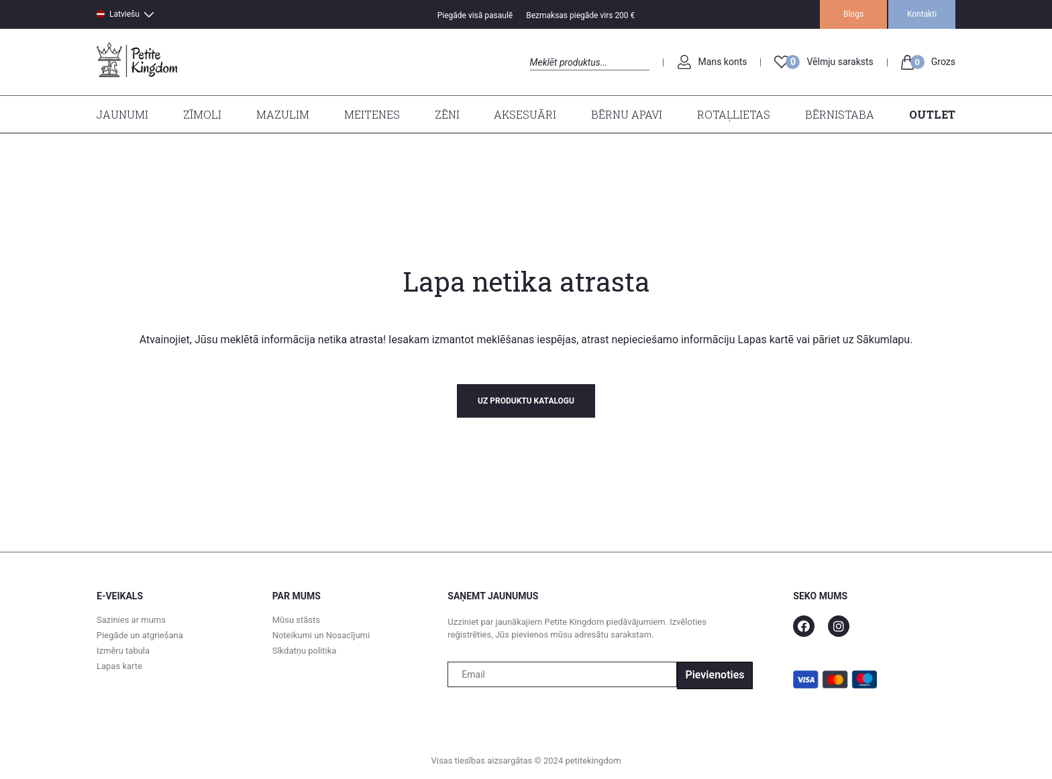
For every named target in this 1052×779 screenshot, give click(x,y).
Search (542, 77)
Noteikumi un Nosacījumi (321, 635)
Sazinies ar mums (131, 620)
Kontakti (922, 14)
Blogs (853, 14)
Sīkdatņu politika (304, 651)
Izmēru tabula (123, 651)
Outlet (932, 114)
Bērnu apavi (626, 114)
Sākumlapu (883, 339)
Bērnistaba (839, 114)
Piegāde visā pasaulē (475, 15)
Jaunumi (122, 114)
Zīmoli (202, 114)
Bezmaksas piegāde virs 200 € (580, 15)
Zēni (447, 114)
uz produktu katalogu (526, 401)
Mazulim (282, 114)
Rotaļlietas (733, 114)
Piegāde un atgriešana (140, 635)
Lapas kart (761, 339)
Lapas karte (119, 666)
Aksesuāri (525, 114)
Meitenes (372, 114)
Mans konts (722, 61)
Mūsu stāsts (296, 620)
